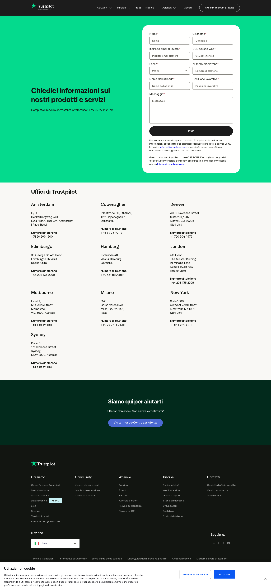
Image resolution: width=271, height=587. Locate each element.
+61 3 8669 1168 (42, 324)
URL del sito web (203, 49)
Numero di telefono (205, 64)
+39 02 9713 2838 (113, 324)
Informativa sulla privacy (173, 147)
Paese (153, 64)
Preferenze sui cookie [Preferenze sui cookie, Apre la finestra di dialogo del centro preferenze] (195, 574)
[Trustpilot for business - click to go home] (42, 8)
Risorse (152, 7)
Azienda (169, 7)
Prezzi (138, 7)
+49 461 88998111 (112, 275)
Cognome (199, 33)
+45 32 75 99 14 (111, 232)
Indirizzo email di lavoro (164, 49)
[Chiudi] (265, 579)
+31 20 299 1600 (42, 236)
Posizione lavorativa (205, 79)
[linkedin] (214, 543)
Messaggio (156, 94)
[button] (191, 131)
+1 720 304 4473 (181, 236)
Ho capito (224, 574)
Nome (153, 33)
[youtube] (228, 543)
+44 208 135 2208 (43, 275)
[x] (223, 543)
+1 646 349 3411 (181, 324)
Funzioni (123, 7)
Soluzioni (104, 7)
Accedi (188, 7)
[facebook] (219, 543)
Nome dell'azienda (161, 79)
